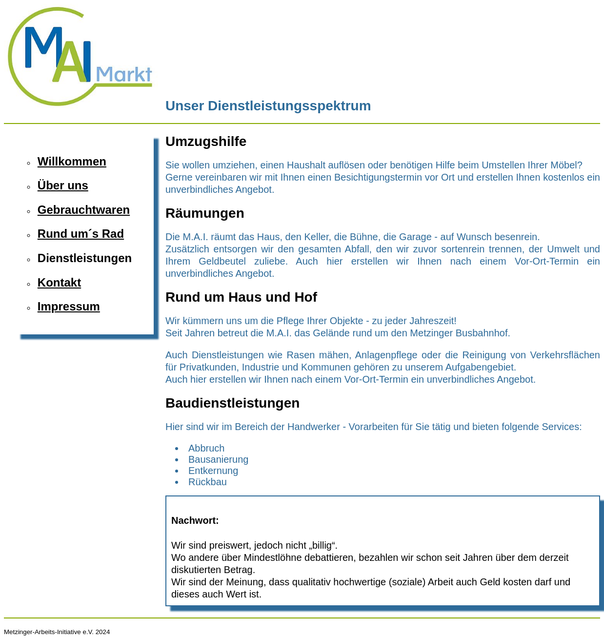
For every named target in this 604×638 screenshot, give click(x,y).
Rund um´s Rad (81, 233)
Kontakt (59, 282)
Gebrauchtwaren (84, 209)
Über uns (63, 185)
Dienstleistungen (85, 258)
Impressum (69, 306)
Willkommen (72, 161)
